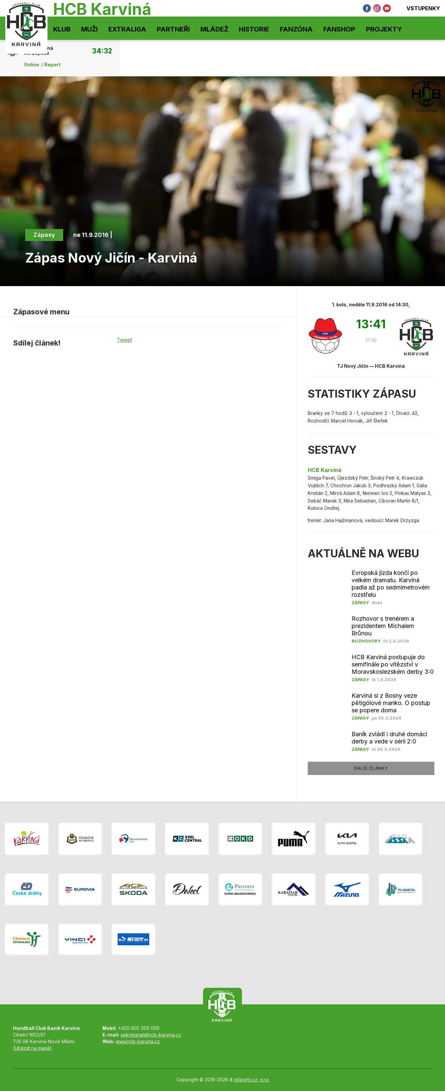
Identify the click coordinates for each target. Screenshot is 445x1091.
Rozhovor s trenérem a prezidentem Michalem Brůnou (383, 626)
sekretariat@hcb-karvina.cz (151, 1035)
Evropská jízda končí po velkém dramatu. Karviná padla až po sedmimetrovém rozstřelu (391, 583)
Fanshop (339, 29)
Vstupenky (418, 8)
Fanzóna (296, 29)
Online (31, 64)
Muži (89, 29)
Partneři (173, 29)
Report (52, 64)
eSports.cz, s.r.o (251, 1079)
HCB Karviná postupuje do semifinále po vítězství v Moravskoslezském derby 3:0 (393, 664)
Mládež (214, 29)
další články (371, 768)
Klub (61, 29)
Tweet (124, 340)
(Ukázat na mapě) (32, 1048)
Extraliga (127, 29)
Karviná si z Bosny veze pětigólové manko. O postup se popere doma (391, 703)
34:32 (102, 51)
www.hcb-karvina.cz (138, 1041)
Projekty (384, 29)
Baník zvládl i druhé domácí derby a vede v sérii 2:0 (389, 738)
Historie (254, 29)
